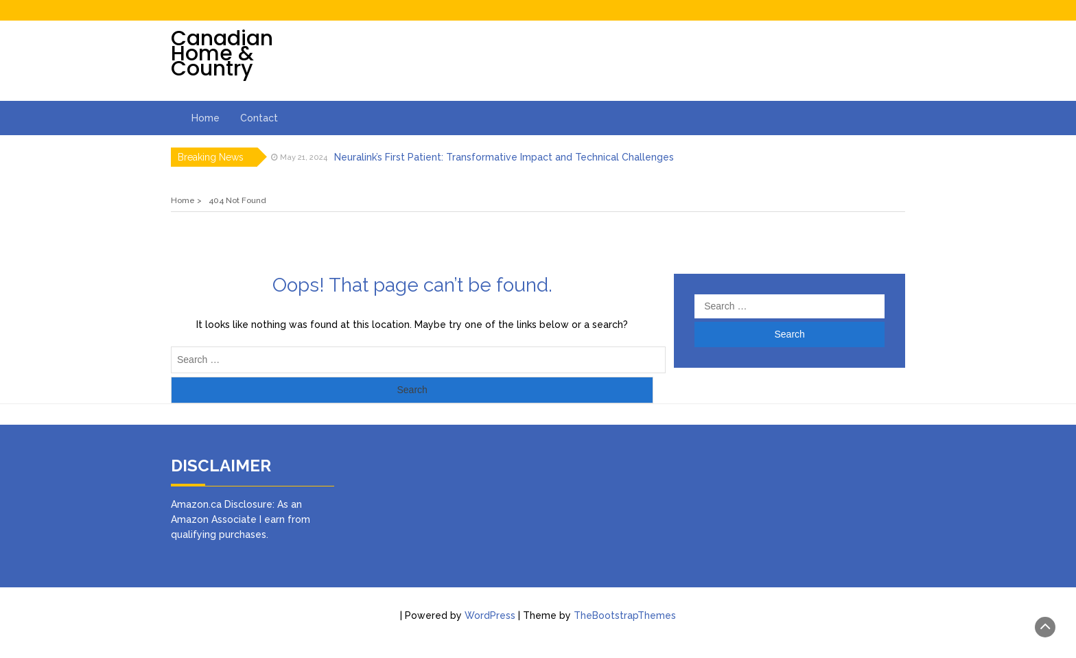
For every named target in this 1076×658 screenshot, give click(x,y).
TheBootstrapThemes (625, 615)
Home (205, 118)
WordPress (490, 615)
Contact (259, 118)
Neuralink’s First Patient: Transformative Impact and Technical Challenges (504, 157)
